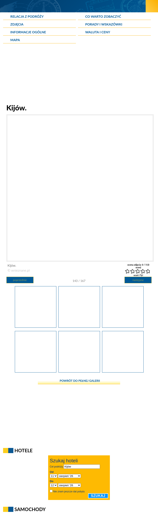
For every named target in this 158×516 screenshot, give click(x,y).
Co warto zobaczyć (103, 16)
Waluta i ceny (97, 32)
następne (138, 280)
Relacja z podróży (27, 16)
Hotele (23, 450)
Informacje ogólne (28, 32)
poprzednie (20, 280)
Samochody (30, 509)
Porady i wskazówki (103, 24)
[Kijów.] (35, 326)
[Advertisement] (79, 74)
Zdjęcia (16, 24)
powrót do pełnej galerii (80, 380)
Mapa (15, 40)
